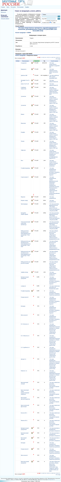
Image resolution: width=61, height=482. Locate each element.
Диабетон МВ (24, 75)
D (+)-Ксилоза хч (25, 324)
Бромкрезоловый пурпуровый (25, 428)
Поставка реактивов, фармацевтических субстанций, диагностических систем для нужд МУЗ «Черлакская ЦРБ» (54, 207)
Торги (7, 7)
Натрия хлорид (24, 200)
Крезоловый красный (23, 438)
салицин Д (23, 286)
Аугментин (23, 96)
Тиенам (23, 141)
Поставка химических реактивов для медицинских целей (54, 287)
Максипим (23, 123)
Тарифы (27, 7)
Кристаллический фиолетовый (25, 406)
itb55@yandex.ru (51, 479)
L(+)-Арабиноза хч (25, 347)
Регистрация (20, 7)
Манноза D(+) (24, 420)
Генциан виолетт (25, 297)
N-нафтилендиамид (25, 168)
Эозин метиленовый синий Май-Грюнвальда (25, 223)
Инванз (22, 114)
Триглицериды (24, 204)
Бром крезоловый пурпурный (25, 462)
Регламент (13, 7)
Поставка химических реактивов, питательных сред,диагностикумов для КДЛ (54, 385)
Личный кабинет (5, 18)
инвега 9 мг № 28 (25, 83)
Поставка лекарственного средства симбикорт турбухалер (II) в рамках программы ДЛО (53, 91)
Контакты (3, 12)
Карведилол (24, 69)
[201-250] (56, 57)
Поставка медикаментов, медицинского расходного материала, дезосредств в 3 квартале (54, 171)
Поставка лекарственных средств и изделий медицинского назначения (53, 163)
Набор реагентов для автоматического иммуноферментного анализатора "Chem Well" (26, 244)
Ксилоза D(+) (24, 413)
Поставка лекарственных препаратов (52, 274)
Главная (3, 7)
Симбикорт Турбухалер (23, 88)
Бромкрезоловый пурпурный (25, 277)
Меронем (23, 197)
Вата (22, 160)
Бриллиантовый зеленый (24, 383)
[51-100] (42, 57)
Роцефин (23, 132)
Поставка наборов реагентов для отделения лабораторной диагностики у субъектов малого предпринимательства (54, 235)
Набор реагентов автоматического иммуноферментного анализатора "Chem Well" (26, 233)
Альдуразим (24, 63)
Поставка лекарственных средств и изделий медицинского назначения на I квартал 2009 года (53, 100)
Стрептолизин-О (25, 177)
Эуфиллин (23, 150)
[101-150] (46, 57)
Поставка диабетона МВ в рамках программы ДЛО (54, 77)
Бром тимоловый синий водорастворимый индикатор (25, 392)
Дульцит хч (23, 359)
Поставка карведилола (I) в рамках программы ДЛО (53, 71)
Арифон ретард (24, 272)
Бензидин (23, 306)
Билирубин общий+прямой (24, 213)
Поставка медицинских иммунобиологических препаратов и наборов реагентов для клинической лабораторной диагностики (54, 328)
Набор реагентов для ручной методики (25, 262)
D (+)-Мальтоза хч (25, 335)
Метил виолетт (24, 315)
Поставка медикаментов (52, 197)
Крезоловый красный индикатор (25, 398)
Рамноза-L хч (24, 370)
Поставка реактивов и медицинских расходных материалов (54, 429)
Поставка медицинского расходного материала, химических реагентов (54, 293)
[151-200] (51, 57)
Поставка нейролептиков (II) (53, 81)
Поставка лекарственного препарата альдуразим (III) (54, 65)
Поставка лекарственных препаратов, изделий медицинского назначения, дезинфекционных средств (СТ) (54, 154)
